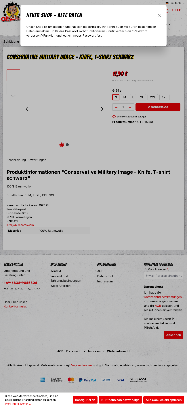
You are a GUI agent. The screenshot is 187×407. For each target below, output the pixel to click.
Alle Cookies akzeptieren (164, 400)
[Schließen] (159, 15)
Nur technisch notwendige (120, 400)
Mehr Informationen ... (18, 403)
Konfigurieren (85, 400)
